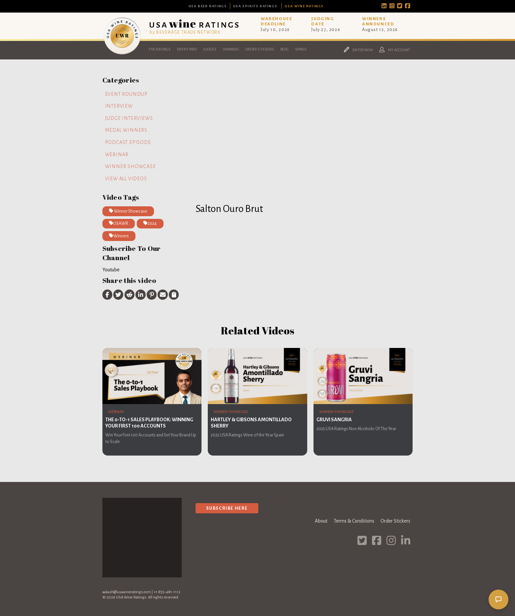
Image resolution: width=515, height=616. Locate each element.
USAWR (118, 223)
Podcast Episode (128, 142)
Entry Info (187, 49)
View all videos (126, 178)
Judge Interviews (129, 118)
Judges (209, 49)
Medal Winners (126, 130)
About (321, 521)
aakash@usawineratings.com (126, 592)
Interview (119, 106)
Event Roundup (126, 94)
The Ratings (159, 49)
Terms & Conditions (354, 521)
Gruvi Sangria (334, 419)
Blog (284, 49)
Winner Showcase (130, 166)
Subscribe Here (227, 508)
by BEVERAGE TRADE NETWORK (185, 32)
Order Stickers (259, 49)
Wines (301, 49)
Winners (231, 49)
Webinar (117, 154)
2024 (150, 223)
